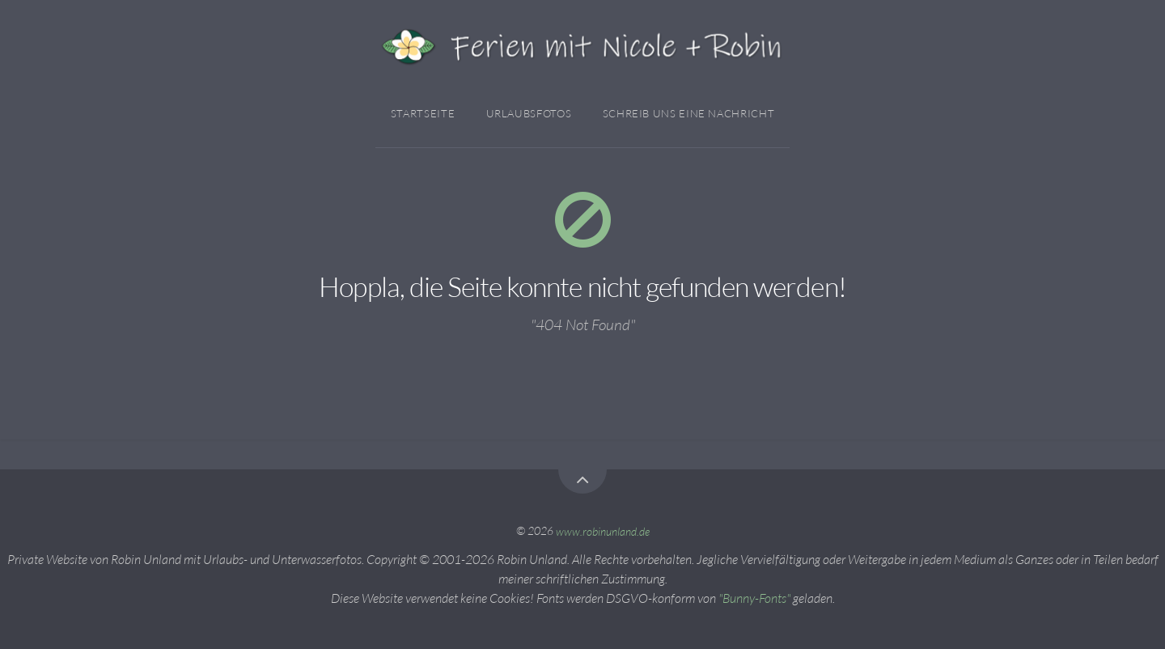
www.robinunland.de (603, 530)
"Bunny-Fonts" (754, 598)
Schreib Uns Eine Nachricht (689, 113)
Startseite (423, 113)
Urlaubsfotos (529, 113)
